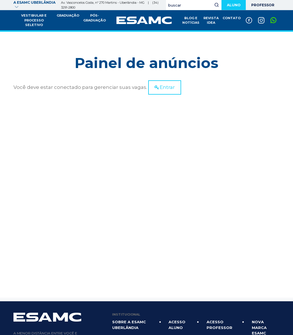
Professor (262, 5)
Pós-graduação (94, 17)
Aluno (232, 5)
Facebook (249, 18)
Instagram (261, 18)
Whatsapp (273, 18)
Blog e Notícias (190, 20)
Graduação (68, 15)
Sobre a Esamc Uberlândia (129, 325)
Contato (232, 18)
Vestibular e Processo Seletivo (34, 20)
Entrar (167, 87)
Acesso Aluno (177, 325)
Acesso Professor (219, 325)
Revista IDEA (211, 20)
